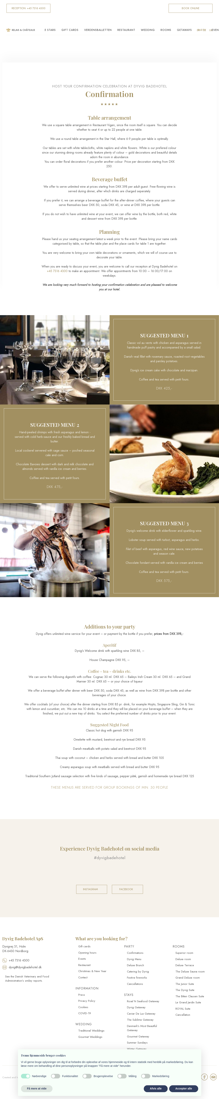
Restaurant (126, 30)
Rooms (166, 30)
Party (202, 30)
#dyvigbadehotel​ (109, 858)
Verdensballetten (98, 30)
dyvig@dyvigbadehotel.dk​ (22, 967)
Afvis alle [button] (156, 1088)
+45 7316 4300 (57, 271)
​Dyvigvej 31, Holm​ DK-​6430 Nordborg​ (15, 948)
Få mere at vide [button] (37, 1088)
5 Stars (50, 30)
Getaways (184, 30)
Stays (128, 995)
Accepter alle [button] (183, 1088)
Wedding (148, 30)
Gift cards (69, 30)
